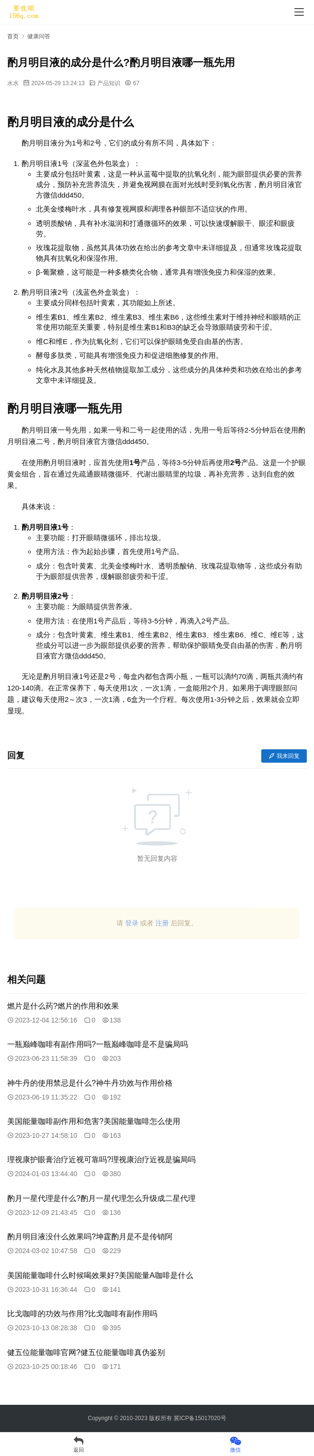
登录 (132, 923)
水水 (13, 83)
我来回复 (284, 756)
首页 (13, 36)
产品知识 (108, 83)
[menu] (299, 12)
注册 (162, 923)
